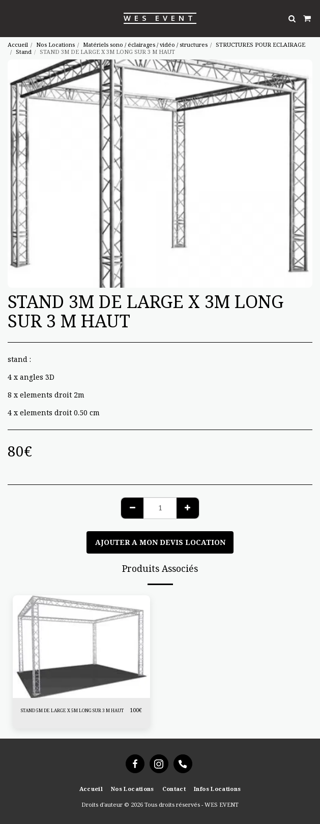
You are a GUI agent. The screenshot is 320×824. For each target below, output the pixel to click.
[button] (11, 18)
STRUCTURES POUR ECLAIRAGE (260, 44)
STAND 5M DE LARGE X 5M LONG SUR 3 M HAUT (72, 710)
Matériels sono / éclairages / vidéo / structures (145, 44)
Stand (24, 51)
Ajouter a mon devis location (160, 542)
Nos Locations (55, 44)
